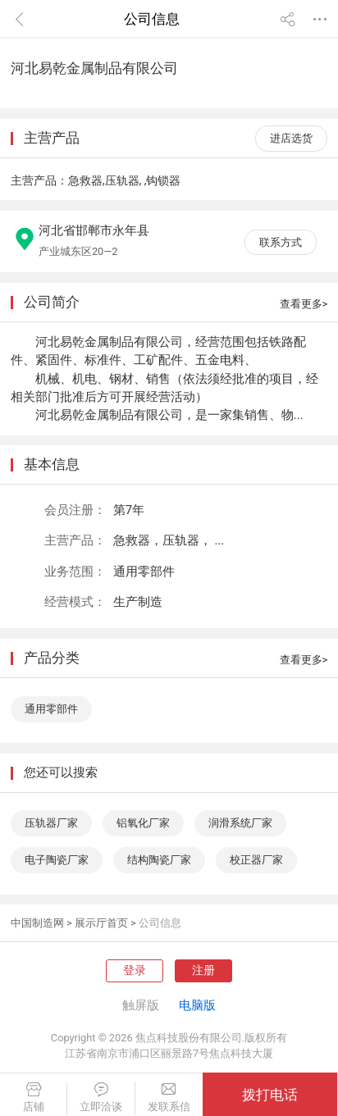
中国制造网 (37, 923)
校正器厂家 (256, 860)
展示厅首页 (101, 923)
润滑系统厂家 (240, 823)
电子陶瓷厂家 (57, 860)
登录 (134, 970)
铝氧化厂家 (143, 823)
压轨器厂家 (51, 823)
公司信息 (160, 923)
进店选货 (291, 138)
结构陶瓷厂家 (159, 860)
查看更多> (304, 304)
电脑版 (197, 1005)
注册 (203, 970)
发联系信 (169, 1097)
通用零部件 (51, 709)
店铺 (33, 1097)
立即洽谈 (100, 1097)
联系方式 (280, 242)
